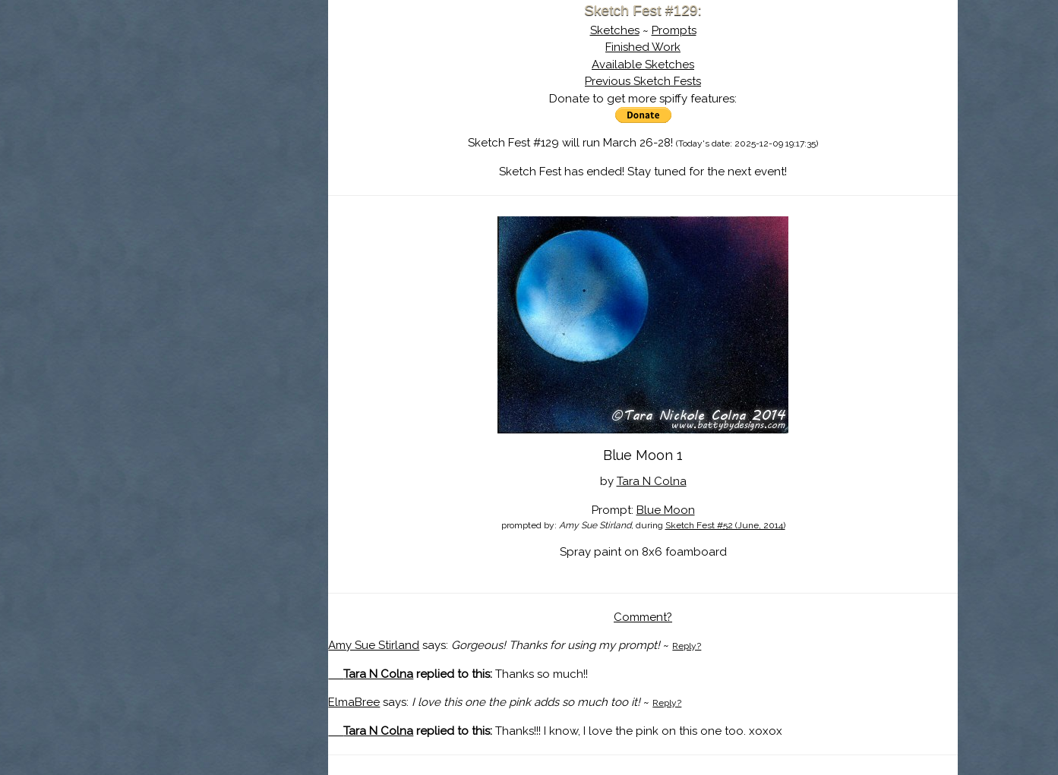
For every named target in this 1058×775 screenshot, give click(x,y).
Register (246, 178)
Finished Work (643, 47)
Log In (177, 178)
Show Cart (191, 198)
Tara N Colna (652, 481)
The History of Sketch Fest (214, 132)
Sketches (615, 30)
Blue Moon (665, 510)
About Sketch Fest (214, 108)
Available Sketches (643, 64)
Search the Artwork (214, 155)
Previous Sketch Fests (643, 81)
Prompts (674, 30)
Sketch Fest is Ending (214, 86)
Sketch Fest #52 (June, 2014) (725, 525)
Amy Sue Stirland (373, 645)
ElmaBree (354, 702)
